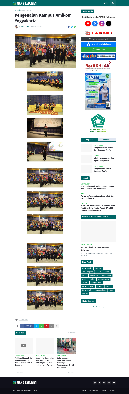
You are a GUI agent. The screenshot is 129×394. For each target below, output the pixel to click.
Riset (111, 290)
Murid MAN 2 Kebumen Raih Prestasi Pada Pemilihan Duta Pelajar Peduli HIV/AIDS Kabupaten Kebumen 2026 (98, 208)
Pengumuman (96, 283)
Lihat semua (72, 333)
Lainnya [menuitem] (87, 9)
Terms (104, 391)
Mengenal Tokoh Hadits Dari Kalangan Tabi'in (103, 149)
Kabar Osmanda (88, 286)
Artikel (92, 279)
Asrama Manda (103, 279)
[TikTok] (108, 23)
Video (107, 272)
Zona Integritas (87, 272)
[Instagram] (102, 23)
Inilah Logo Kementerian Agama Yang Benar (104, 159)
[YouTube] (88, 23)
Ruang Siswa (106, 275)
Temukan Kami (94, 391)
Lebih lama (70, 373)
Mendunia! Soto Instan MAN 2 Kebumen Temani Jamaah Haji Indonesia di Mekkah (45, 361)
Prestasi (98, 268)
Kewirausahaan (100, 290)
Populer (89, 140)
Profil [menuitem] (24, 9)
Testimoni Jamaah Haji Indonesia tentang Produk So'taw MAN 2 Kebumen (24, 361)
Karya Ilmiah (86, 290)
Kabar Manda (23, 320)
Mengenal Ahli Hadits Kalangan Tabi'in (102, 170)
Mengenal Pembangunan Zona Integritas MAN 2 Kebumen (97, 197)
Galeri (84, 275)
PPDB (84, 279)
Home (84, 391)
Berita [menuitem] (33, 9)
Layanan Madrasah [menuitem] (55, 9)
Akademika (94, 275)
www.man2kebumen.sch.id (22, 391)
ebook (99, 272)
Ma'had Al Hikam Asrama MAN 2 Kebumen (95, 249)
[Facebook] (95, 23)
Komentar (107, 140)
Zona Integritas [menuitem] (73, 9)
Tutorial (85, 283)
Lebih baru (19, 373)
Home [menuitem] (16, 9)
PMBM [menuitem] (42, 9)
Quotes (108, 286)
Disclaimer (112, 391)
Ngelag (99, 286)
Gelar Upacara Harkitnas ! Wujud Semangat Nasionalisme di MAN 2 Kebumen (65, 362)
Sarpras (85, 294)
